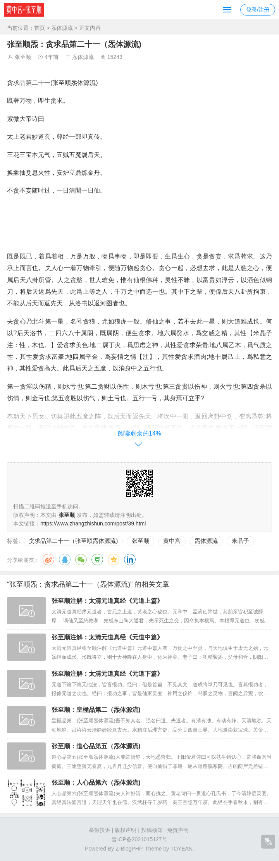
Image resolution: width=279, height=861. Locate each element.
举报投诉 (99, 830)
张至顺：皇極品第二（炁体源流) (96, 709)
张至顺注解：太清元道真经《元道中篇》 (107, 637)
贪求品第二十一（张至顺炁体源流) (73, 540)
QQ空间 (113, 559)
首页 (39, 28)
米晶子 (240, 540)
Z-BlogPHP (128, 849)
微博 (48, 559)
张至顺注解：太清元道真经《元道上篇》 (107, 601)
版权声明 (125, 830)
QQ (65, 559)
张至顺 (23, 57)
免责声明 (178, 830)
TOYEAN (181, 849)
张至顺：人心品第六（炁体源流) (96, 782)
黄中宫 (172, 540)
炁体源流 (62, 28)
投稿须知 (152, 830)
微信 (81, 559)
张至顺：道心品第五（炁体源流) (96, 746)
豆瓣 (97, 559)
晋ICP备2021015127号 (139, 839)
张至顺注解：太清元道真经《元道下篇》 (107, 673)
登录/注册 (257, 10)
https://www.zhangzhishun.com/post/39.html (93, 523)
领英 (130, 559)
